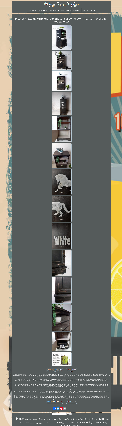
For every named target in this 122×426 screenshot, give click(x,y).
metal (54, 419)
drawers (32, 423)
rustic (107, 419)
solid (95, 419)
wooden (28, 419)
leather (49, 423)
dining (41, 418)
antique (35, 419)
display (105, 423)
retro (90, 418)
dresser (48, 419)
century (98, 423)
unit (101, 419)
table (59, 419)
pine (92, 423)
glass (44, 423)
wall (54, 423)
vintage (19, 418)
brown (27, 423)
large (21, 423)
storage (61, 422)
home (17, 423)
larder (40, 423)
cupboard (81, 419)
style (73, 419)
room (37, 423)
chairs (66, 419)
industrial (85, 422)
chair (68, 423)
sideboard (74, 423)
